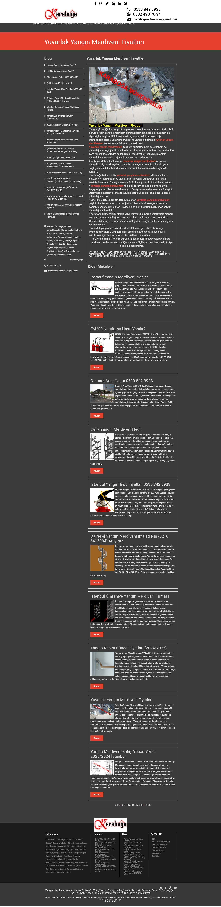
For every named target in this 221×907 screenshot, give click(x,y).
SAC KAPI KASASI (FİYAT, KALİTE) (105, 851)
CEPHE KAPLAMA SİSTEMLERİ (102, 855)
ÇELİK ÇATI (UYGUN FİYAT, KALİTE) (105, 872)
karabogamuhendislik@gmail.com (156, 19)
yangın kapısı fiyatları (85, 899)
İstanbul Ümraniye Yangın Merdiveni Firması (133, 863)
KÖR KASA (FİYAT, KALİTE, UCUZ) (105, 841)
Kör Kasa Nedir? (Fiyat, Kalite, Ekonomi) (64, 172)
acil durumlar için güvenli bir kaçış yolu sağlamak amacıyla (126, 256)
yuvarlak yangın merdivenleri (139, 161)
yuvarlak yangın (165, 139)
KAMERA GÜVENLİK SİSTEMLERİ (103, 865)
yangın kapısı (158, 899)
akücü (123, 899)
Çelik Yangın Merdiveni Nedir (59, 83)
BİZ (51, 27)
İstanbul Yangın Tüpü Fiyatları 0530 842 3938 (133, 855)
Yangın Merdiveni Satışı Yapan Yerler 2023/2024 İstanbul (133, 874)
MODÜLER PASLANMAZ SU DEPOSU (105, 844)
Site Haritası (110, 902)
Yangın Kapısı (50, 899)
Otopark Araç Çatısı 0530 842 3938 (62, 77)
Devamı (97, 315)
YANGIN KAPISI (136, 27)
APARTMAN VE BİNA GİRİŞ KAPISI (105, 861)
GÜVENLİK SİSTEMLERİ (68, 27)
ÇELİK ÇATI (153, 27)
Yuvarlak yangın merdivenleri (105, 146)
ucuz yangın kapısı (100, 899)
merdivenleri (96, 143)
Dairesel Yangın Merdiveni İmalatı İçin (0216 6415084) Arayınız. (134, 859)
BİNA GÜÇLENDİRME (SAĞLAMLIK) (103, 848)
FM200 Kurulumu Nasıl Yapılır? (60, 71)
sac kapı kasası (139, 899)
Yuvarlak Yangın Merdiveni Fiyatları (62, 125)
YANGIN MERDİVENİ (93, 27)
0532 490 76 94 (147, 14)
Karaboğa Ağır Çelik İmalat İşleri (61, 157)
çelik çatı (129, 899)
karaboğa (148, 899)
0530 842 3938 (147, 9)
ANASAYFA (40, 27)
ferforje (101, 901)
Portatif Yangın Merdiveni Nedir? (61, 65)
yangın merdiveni (114, 899)
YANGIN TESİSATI (116, 27)
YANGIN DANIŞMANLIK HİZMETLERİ (104, 858)
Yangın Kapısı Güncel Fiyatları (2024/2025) (132, 866)
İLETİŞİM (167, 27)
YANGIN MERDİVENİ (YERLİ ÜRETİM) (105, 868)
